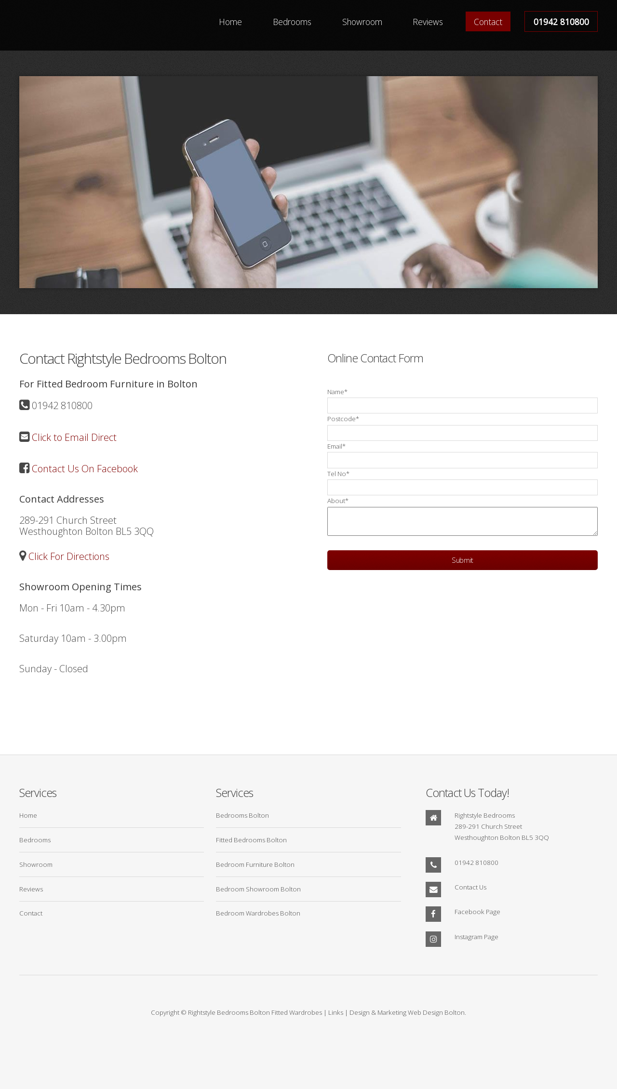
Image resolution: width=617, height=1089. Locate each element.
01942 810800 (561, 21)
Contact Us (470, 887)
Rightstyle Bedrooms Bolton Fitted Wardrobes (255, 1012)
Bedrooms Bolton (242, 815)
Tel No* (338, 473)
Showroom (362, 21)
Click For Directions (67, 556)
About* (338, 500)
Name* (337, 391)
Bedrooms (292, 21)
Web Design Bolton (436, 1012)
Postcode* (343, 418)
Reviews (428, 21)
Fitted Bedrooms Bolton (251, 840)
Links (335, 1012)
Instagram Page (476, 936)
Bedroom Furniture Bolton (255, 864)
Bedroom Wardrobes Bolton (258, 913)
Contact (488, 21)
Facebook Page (477, 911)
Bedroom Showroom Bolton (258, 889)
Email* (336, 446)
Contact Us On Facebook (83, 468)
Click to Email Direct (73, 437)
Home (230, 21)
